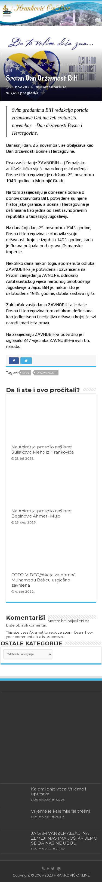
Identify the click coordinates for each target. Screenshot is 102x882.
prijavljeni (75, 621)
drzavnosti (46, 373)
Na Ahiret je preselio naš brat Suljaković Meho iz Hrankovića (42, 449)
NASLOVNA (18, 64)
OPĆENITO (42, 64)
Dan (25, 373)
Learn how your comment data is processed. (49, 634)
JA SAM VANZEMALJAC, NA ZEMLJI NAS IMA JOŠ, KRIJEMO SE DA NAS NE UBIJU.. (64, 838)
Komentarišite (53, 87)
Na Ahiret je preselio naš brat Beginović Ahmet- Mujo (41, 513)
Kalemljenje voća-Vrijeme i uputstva (58, 791)
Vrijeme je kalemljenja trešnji (60, 811)
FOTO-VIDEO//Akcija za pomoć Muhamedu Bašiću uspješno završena (43, 580)
